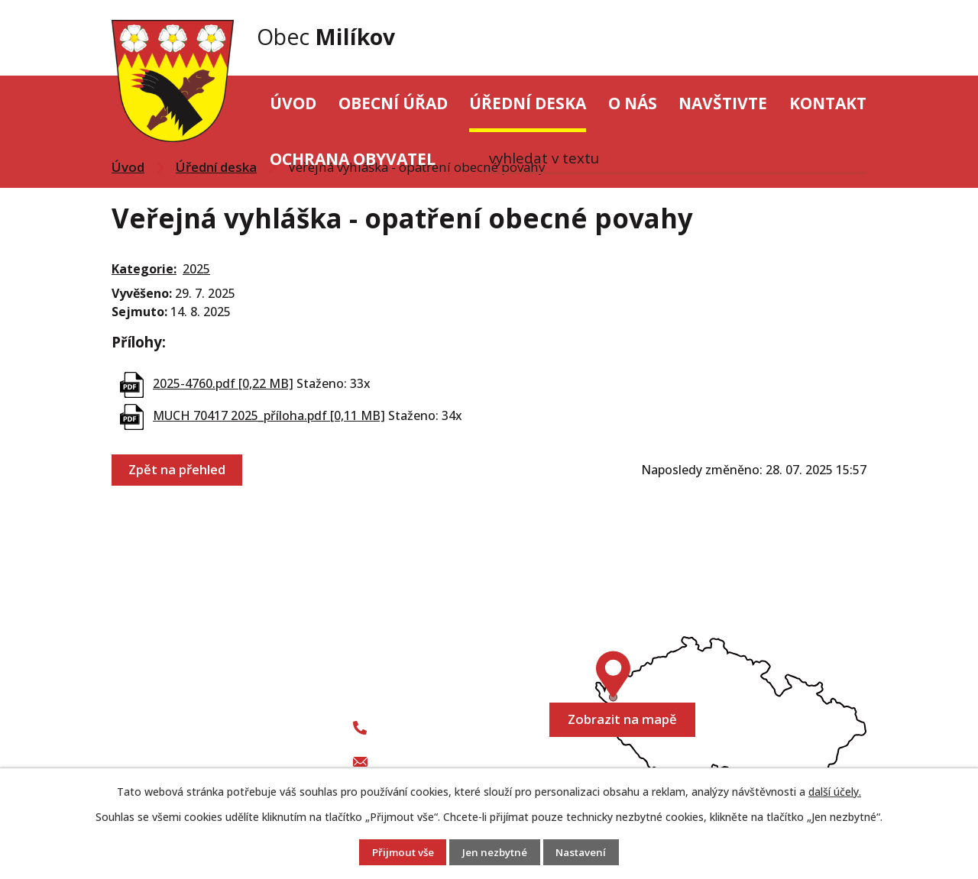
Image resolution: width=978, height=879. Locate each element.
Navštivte (722, 103)
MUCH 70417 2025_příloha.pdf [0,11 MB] (269, 415)
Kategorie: (144, 268)
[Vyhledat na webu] (796, 38)
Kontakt (827, 103)
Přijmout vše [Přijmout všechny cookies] (399, 852)
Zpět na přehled (177, 469)
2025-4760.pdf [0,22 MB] (223, 383)
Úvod (293, 103)
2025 (196, 268)
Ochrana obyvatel (353, 159)
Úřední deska (527, 103)
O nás (632, 103)
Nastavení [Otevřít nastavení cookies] (585, 852)
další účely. (834, 791)
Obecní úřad (393, 103)
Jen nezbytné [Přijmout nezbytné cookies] (495, 852)
